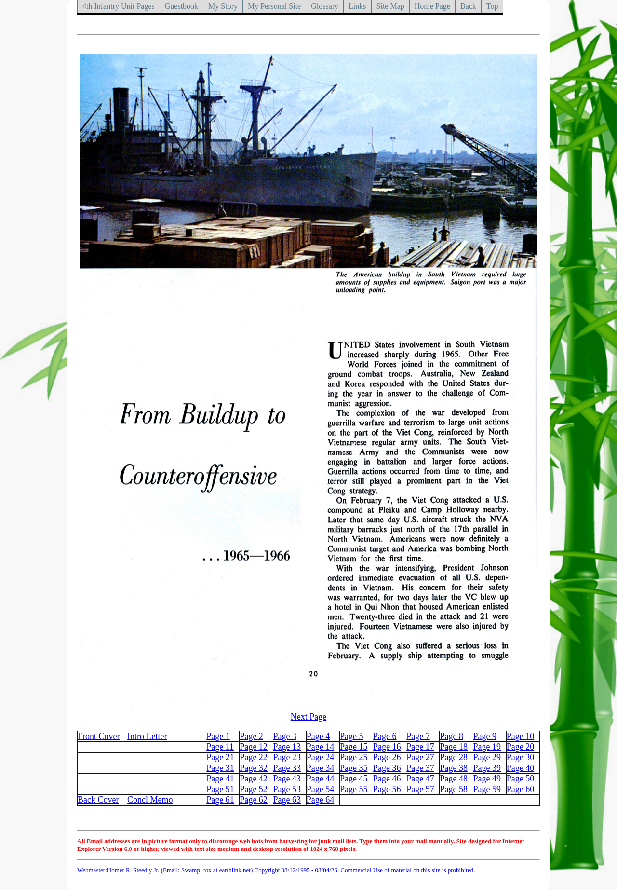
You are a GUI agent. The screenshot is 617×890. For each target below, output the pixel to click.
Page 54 (321, 789)
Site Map (390, 6)
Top (492, 6)
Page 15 (354, 747)
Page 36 (387, 768)
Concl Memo (150, 800)
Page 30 (521, 757)
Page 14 (321, 747)
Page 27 (420, 757)
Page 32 (254, 768)
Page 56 (387, 789)
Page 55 (354, 789)
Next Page (308, 717)
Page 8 (451, 736)
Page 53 (287, 789)
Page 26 (387, 757)
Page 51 (220, 789)
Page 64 (321, 800)
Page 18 (454, 747)
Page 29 (487, 757)
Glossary (324, 6)
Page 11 (220, 747)
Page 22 (254, 757)
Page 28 (454, 757)
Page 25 (354, 757)
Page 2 (251, 736)
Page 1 (218, 736)
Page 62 (254, 800)
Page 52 (254, 789)
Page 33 (287, 768)
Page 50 (521, 778)
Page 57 (420, 789)
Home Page (432, 6)
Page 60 (521, 789)
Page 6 (385, 736)
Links (357, 6)
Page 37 (420, 768)
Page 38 (454, 768)
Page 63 (287, 800)
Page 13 (287, 747)
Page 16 (387, 747)
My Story (223, 6)
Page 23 (287, 757)
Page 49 (487, 778)
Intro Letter (147, 736)
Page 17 (420, 747)
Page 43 (287, 778)
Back (468, 6)
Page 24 (321, 757)
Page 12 (254, 747)
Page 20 (521, 747)
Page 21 (220, 757)
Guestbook (181, 6)
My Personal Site (274, 6)
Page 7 (418, 736)
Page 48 (454, 778)
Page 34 (321, 768)
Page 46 (387, 778)
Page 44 (321, 778)
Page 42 (254, 778)
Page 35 (354, 768)
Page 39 (487, 768)
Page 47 (420, 778)
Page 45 (354, 778)
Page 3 (285, 736)
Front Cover (99, 736)
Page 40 (521, 768)
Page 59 (487, 789)
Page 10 (521, 736)
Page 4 (318, 736)
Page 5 (351, 736)
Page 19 (487, 747)
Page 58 (454, 789)
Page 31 (220, 768)
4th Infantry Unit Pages (118, 6)
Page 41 (220, 778)
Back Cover (98, 800)
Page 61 (220, 800)
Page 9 (485, 736)
